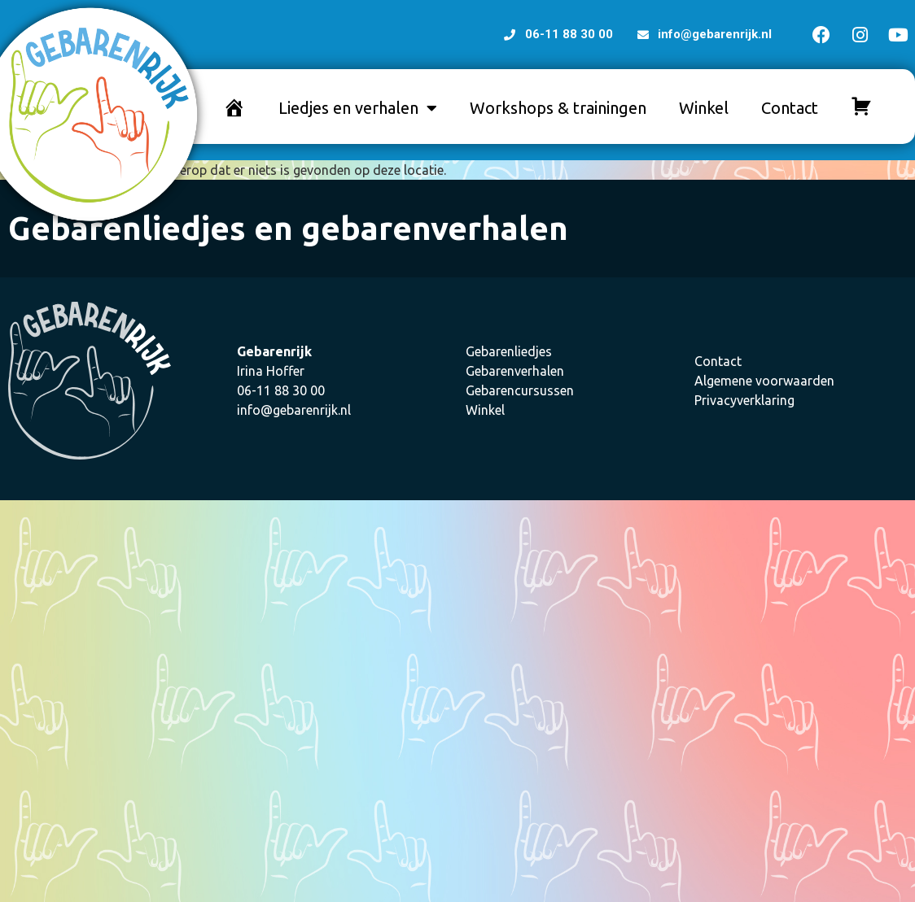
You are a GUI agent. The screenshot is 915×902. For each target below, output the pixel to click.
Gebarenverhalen (515, 371)
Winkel (704, 107)
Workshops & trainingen (558, 107)
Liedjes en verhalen (357, 108)
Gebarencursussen (520, 390)
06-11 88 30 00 (281, 390)
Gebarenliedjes (509, 351)
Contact (789, 107)
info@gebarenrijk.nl (294, 410)
